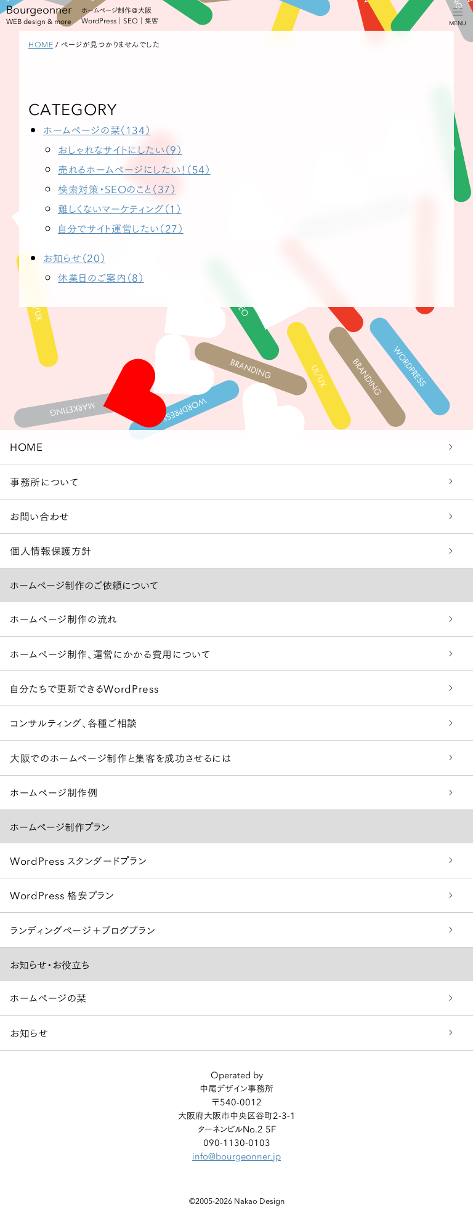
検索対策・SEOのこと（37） (117, 188)
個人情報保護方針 (51, 550)
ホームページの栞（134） (96, 129)
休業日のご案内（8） (101, 277)
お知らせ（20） (74, 257)
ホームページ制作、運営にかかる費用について (110, 653)
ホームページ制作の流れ (63, 618)
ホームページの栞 (48, 997)
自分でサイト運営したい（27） (121, 228)
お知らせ (29, 1032)
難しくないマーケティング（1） (120, 208)
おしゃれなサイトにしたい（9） (120, 149)
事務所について (44, 481)
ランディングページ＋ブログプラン (82, 929)
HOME (26, 446)
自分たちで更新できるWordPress (84, 688)
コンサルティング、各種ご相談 (73, 722)
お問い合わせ (40, 515)
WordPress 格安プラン (62, 894)
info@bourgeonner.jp (236, 1156)
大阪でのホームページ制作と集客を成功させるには (121, 757)
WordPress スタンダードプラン (78, 860)
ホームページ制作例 (54, 792)
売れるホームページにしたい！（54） (134, 169)
